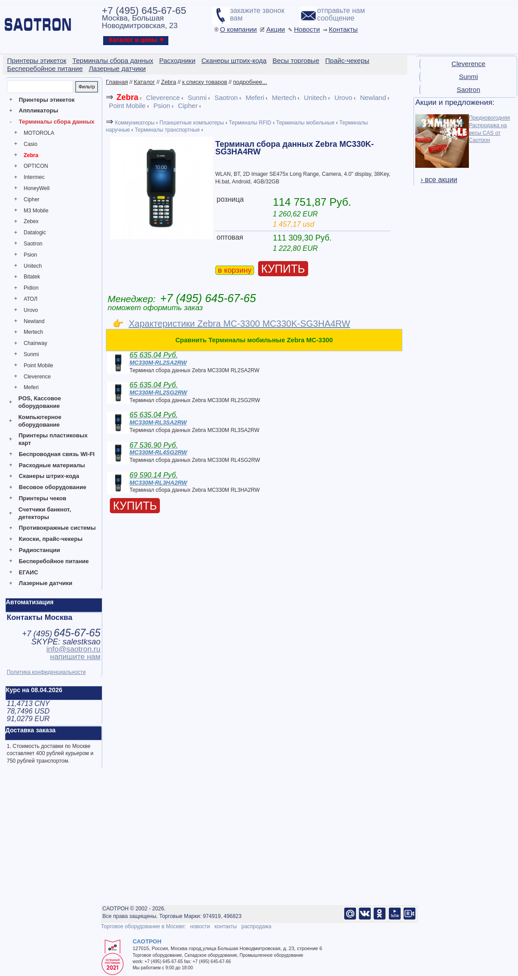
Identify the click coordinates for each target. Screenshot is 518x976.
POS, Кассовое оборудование (39, 402)
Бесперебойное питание (54, 561)
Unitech (33, 266)
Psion (30, 255)
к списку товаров (204, 82)
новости (200, 926)
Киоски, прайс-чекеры (51, 539)
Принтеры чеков (42, 498)
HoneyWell (37, 188)
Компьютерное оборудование (40, 421)
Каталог (144, 82)
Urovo (31, 310)
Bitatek (32, 277)
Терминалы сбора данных (56, 121)
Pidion (31, 288)
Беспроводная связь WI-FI (57, 454)
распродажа (256, 926)
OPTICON (36, 166)
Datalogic (35, 232)
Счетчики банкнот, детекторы (44, 513)
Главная (117, 82)
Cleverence (37, 377)
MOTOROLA (39, 133)
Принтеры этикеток (47, 99)
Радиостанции (39, 550)
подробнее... (250, 82)
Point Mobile (38, 365)
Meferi (31, 387)
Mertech (33, 332)
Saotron (33, 244)
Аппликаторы (38, 110)
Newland (34, 321)
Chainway (35, 343)
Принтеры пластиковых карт (53, 439)
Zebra (31, 155)
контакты (225, 926)
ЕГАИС (28, 572)
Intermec (34, 177)
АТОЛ (31, 299)
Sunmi (31, 354)
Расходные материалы (52, 465)
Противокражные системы (57, 527)
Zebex (31, 221)
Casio (31, 144)
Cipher (31, 199)
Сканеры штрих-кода (49, 476)
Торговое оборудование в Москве (142, 926)
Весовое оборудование (52, 487)
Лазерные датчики (45, 583)
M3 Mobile (36, 211)
